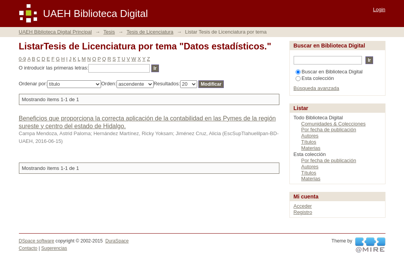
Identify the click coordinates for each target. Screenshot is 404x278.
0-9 (22, 59)
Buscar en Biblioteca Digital (329, 72)
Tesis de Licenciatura (150, 32)
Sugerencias (54, 248)
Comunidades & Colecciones (333, 124)
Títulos (308, 142)
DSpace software (36, 241)
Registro (303, 212)
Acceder (303, 206)
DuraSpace (116, 241)
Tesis (109, 32)
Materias (311, 148)
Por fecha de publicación (328, 129)
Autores (310, 136)
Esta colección (315, 78)
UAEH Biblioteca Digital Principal (55, 32)
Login (379, 9)
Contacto (28, 248)
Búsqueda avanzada (317, 88)
